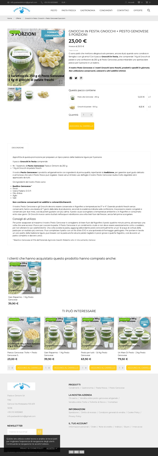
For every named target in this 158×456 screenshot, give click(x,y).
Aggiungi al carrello (81, 126)
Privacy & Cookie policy (31, 448)
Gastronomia (87, 10)
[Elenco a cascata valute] (64, 2)
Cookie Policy (134, 412)
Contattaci (123, 10)
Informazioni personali (79, 427)
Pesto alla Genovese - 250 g (88, 97)
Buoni (127, 427)
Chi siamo (73, 398)
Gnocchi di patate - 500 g (87, 107)
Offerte (138, 10)
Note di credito (106, 427)
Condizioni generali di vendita (112, 412)
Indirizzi (118, 427)
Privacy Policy (75, 416)
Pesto (54, 10)
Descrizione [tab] (18, 148)
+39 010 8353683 (49, 2)
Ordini (94, 427)
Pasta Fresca (69, 10)
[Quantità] (87, 114)
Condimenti (106, 10)
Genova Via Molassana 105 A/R (21, 404)
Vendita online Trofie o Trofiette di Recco (87, 402)
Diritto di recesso (89, 412)
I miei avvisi (137, 427)
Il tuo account (78, 423)
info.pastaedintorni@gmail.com (22, 2)
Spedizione (74, 412)
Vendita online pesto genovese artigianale (99, 398)
